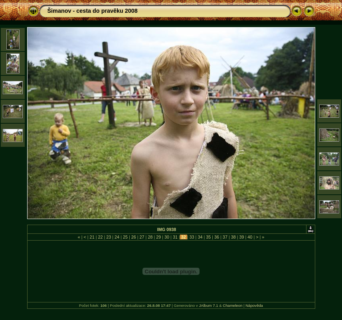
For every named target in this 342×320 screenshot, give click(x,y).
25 (125, 237)
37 (225, 237)
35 (208, 237)
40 (249, 237)
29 (158, 237)
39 (241, 237)
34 (200, 237)
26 (133, 237)
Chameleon (232, 305)
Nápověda (254, 305)
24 (117, 237)
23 (108, 237)
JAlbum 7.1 (208, 305)
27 (142, 237)
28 (150, 237)
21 (92, 237)
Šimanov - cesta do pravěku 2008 (92, 11)
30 (166, 237)
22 (100, 237)
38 (233, 237)
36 (216, 237)
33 (192, 237)
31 (175, 237)
